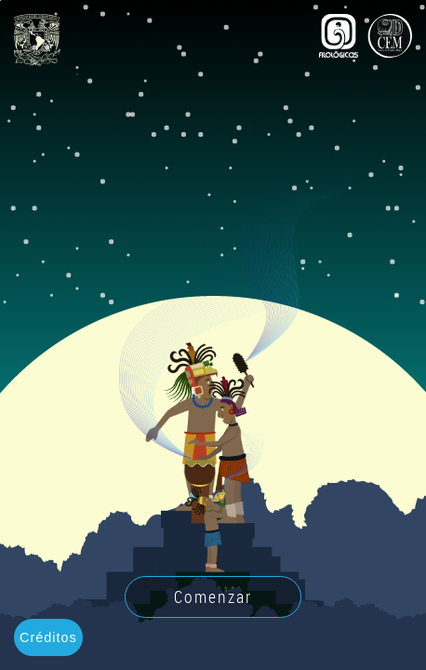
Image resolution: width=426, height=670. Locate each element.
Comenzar (213, 596)
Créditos (48, 637)
